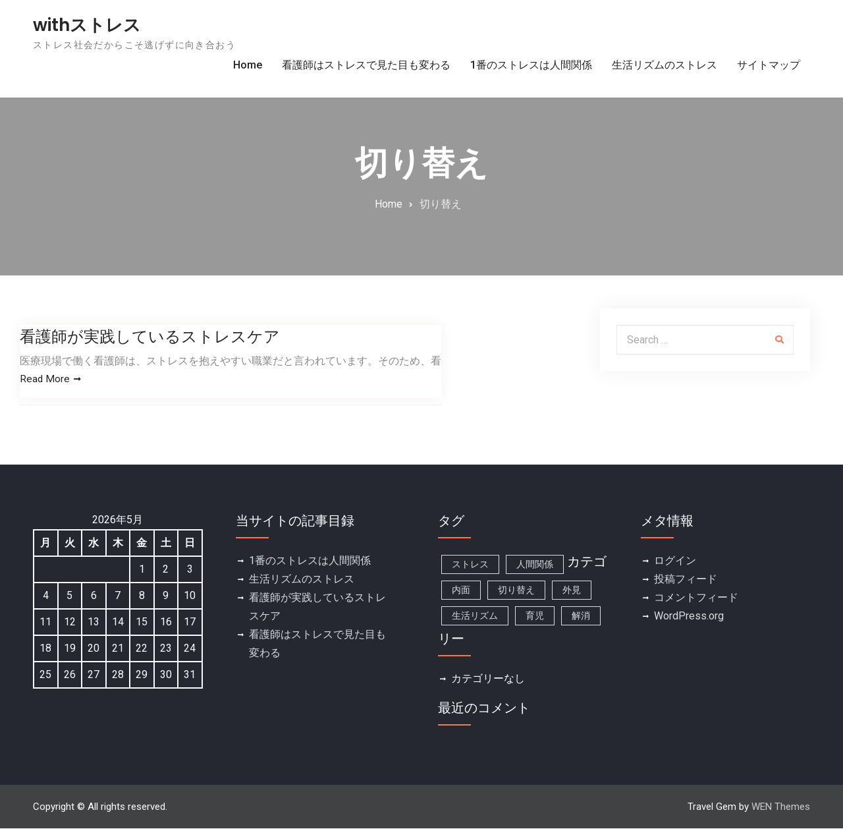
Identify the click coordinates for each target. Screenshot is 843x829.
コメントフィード (696, 598)
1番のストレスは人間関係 (531, 65)
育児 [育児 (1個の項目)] (535, 616)
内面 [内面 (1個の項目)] (461, 590)
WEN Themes (780, 807)
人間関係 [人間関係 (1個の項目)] (534, 564)
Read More (45, 379)
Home (247, 65)
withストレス (87, 25)
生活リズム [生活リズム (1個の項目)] (475, 616)
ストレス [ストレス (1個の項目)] (470, 564)
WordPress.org (689, 616)
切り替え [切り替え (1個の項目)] (516, 590)
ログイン (675, 561)
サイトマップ (768, 65)
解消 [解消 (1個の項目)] (581, 616)
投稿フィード (685, 579)
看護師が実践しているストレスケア (150, 336)
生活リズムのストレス (664, 65)
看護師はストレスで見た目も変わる (366, 65)
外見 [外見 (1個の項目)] (571, 590)
